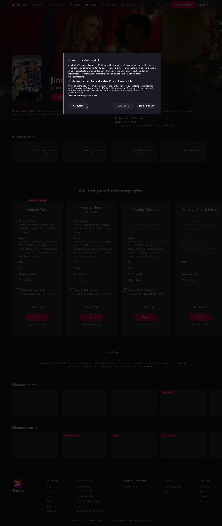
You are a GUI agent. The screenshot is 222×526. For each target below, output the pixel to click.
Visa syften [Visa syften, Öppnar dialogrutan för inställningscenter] (77, 106)
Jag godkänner (146, 106)
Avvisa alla (123, 106)
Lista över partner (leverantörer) (82, 96)
